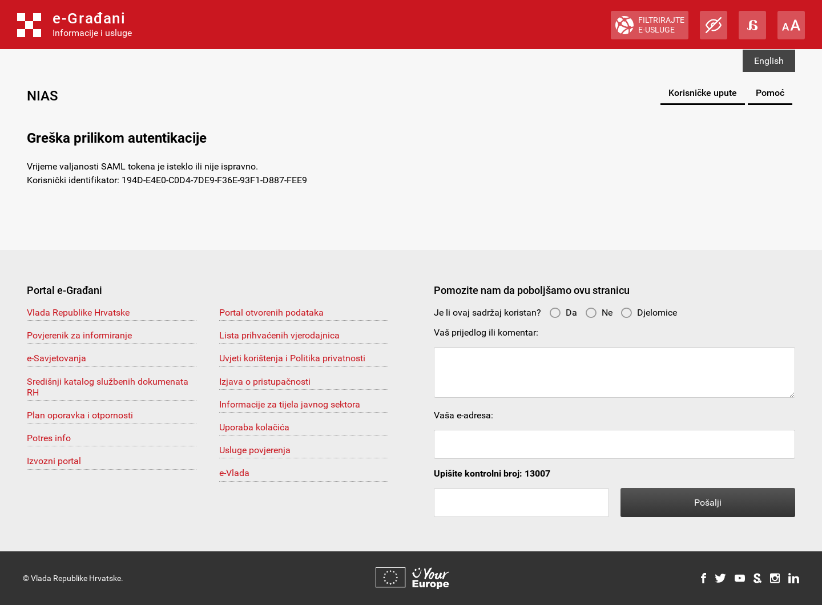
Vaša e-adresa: (463, 415)
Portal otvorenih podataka (271, 312)
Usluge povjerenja (255, 450)
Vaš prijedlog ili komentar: (486, 332)
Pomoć (770, 92)
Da (563, 312)
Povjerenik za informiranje (79, 335)
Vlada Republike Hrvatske (78, 312)
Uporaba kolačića (254, 427)
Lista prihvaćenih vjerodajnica (279, 335)
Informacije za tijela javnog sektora (289, 404)
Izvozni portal (54, 460)
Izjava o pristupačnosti (265, 381)
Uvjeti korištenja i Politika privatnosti (292, 358)
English (769, 60)
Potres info (49, 438)
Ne (599, 312)
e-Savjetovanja (56, 358)
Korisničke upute (702, 92)
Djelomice (648, 312)
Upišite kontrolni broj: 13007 (492, 473)
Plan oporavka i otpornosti (80, 415)
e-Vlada (234, 472)
